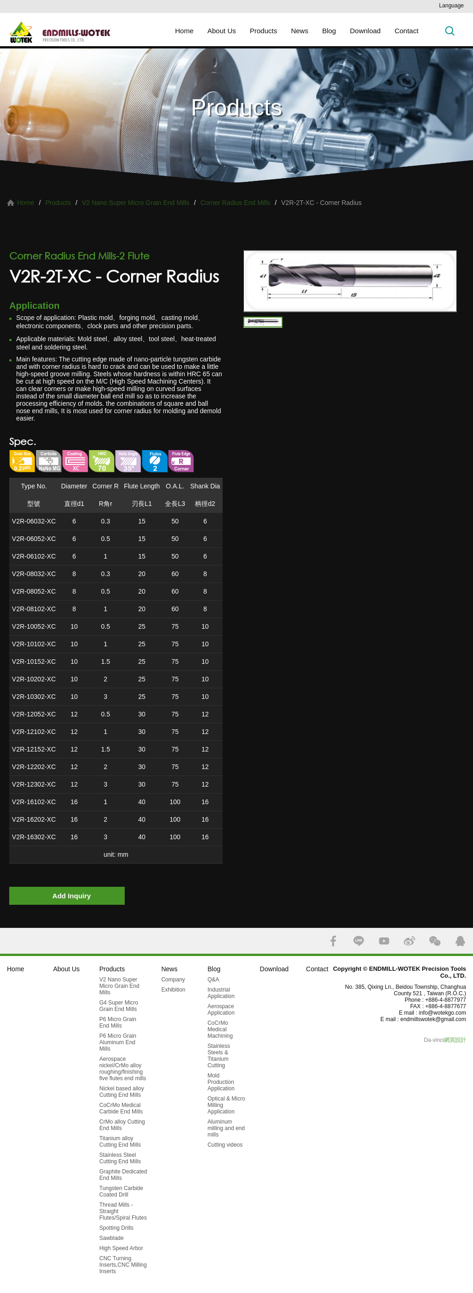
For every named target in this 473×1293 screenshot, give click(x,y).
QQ (460, 941)
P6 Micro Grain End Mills (117, 1022)
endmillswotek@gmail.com (433, 1019)
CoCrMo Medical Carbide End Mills (121, 1108)
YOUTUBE (384, 941)
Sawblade (111, 1238)
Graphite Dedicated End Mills (123, 1174)
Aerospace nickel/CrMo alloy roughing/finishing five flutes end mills (122, 1069)
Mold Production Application (221, 1082)
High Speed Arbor (121, 1248)
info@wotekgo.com (442, 1013)
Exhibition (173, 989)
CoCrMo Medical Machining (220, 1029)
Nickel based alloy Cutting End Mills (121, 1091)
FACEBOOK (333, 941)
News (300, 31)
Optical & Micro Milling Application (226, 1105)
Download (365, 31)
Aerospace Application (221, 1009)
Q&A (213, 979)
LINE (358, 941)
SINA (409, 941)
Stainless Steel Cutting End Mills (120, 1158)
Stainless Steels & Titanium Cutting (218, 1056)
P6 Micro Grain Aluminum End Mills (117, 1042)
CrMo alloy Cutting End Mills (122, 1125)
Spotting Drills (116, 1228)
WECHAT (435, 941)
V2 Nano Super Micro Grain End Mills (135, 202)
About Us (221, 31)
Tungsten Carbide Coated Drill (121, 1191)
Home (184, 31)
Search (450, 30)
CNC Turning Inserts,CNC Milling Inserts (123, 1265)
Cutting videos (225, 1145)
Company (173, 979)
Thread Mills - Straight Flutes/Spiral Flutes (123, 1211)
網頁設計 (455, 1040)
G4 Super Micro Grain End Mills (118, 1005)
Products (263, 31)
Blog (329, 31)
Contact (406, 31)
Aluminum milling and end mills (226, 1128)
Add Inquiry (71, 896)
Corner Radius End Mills (235, 202)
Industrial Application (221, 992)
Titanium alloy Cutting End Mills (120, 1141)
